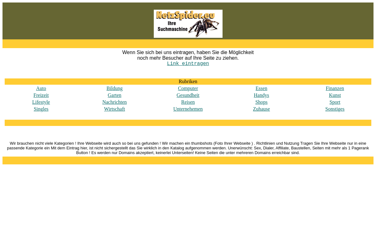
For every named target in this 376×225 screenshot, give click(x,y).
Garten (115, 95)
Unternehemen (188, 109)
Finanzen (335, 88)
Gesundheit (188, 95)
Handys (261, 95)
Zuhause (261, 109)
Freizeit (41, 95)
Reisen (188, 102)
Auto (41, 88)
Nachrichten (114, 102)
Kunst (335, 95)
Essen (261, 88)
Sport (334, 102)
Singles (41, 109)
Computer (188, 88)
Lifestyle (41, 102)
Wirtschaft (114, 109)
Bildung (115, 88)
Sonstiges (334, 109)
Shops (261, 102)
